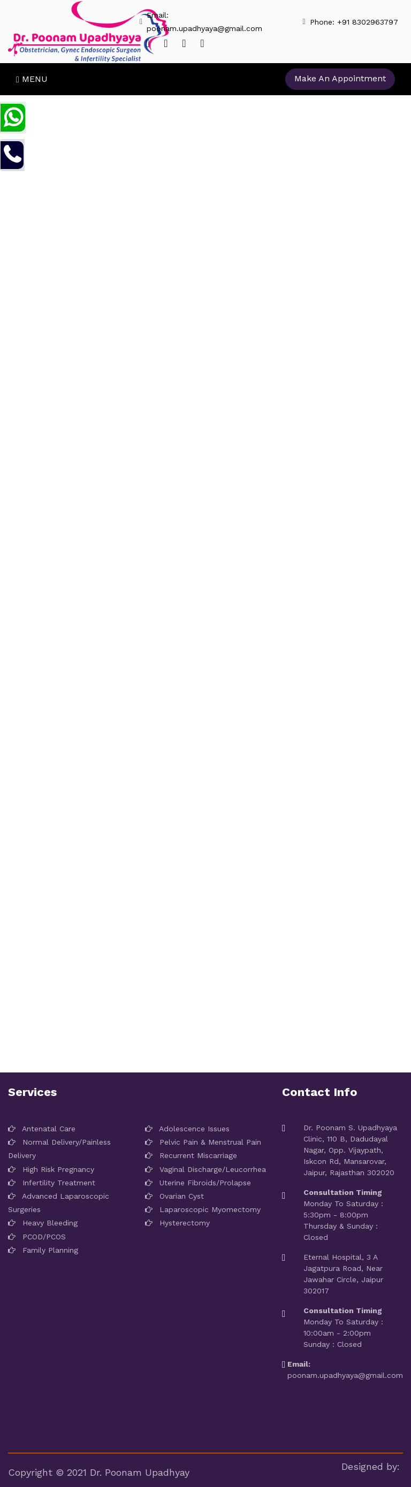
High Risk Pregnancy (51, 1169)
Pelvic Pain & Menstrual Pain (203, 1142)
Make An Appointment (340, 78)
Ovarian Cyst (174, 1196)
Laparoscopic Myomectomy (203, 1209)
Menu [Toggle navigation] (32, 79)
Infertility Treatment (51, 1182)
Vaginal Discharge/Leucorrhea (205, 1169)
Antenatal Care (41, 1128)
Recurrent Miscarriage (191, 1155)
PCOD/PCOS (37, 1236)
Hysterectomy (177, 1222)
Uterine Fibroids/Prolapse (198, 1182)
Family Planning (43, 1250)
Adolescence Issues (187, 1128)
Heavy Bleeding (43, 1222)
